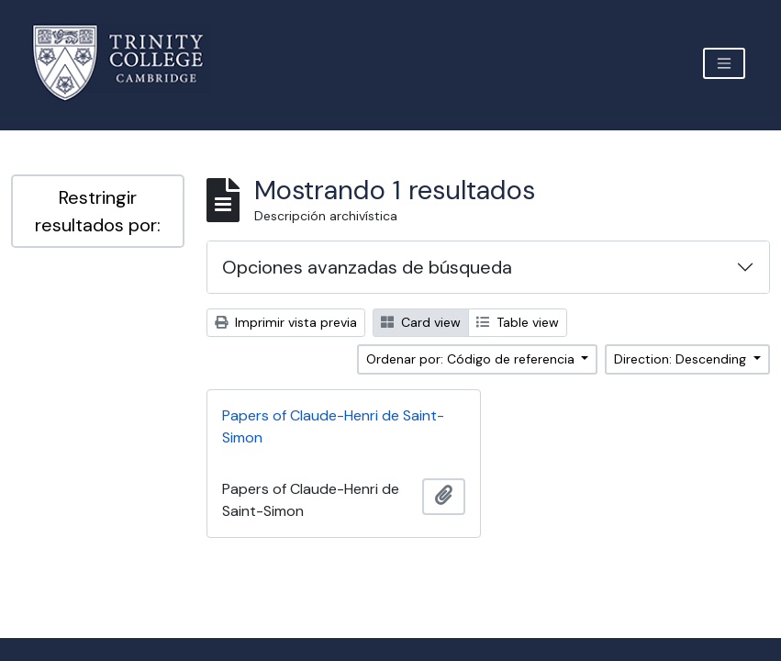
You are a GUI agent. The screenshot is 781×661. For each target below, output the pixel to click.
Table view (517, 322)
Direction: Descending (682, 359)
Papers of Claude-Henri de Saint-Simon (333, 426)
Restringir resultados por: (98, 211)
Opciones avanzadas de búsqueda (367, 267)
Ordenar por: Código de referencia (472, 359)
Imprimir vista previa (286, 322)
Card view (421, 322)
